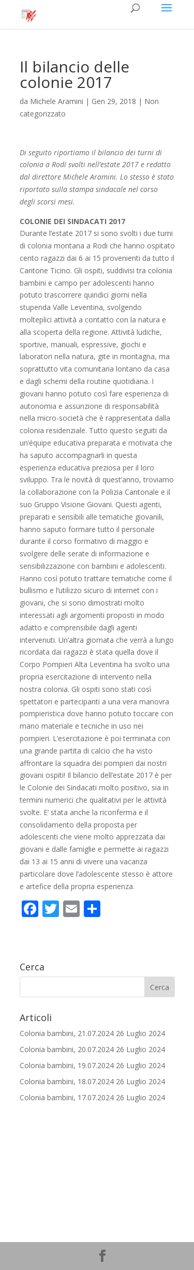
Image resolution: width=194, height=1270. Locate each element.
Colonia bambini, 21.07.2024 (67, 1033)
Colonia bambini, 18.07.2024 (67, 1081)
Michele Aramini (56, 101)
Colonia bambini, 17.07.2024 (67, 1097)
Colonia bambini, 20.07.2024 (67, 1049)
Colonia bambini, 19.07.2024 (67, 1065)
